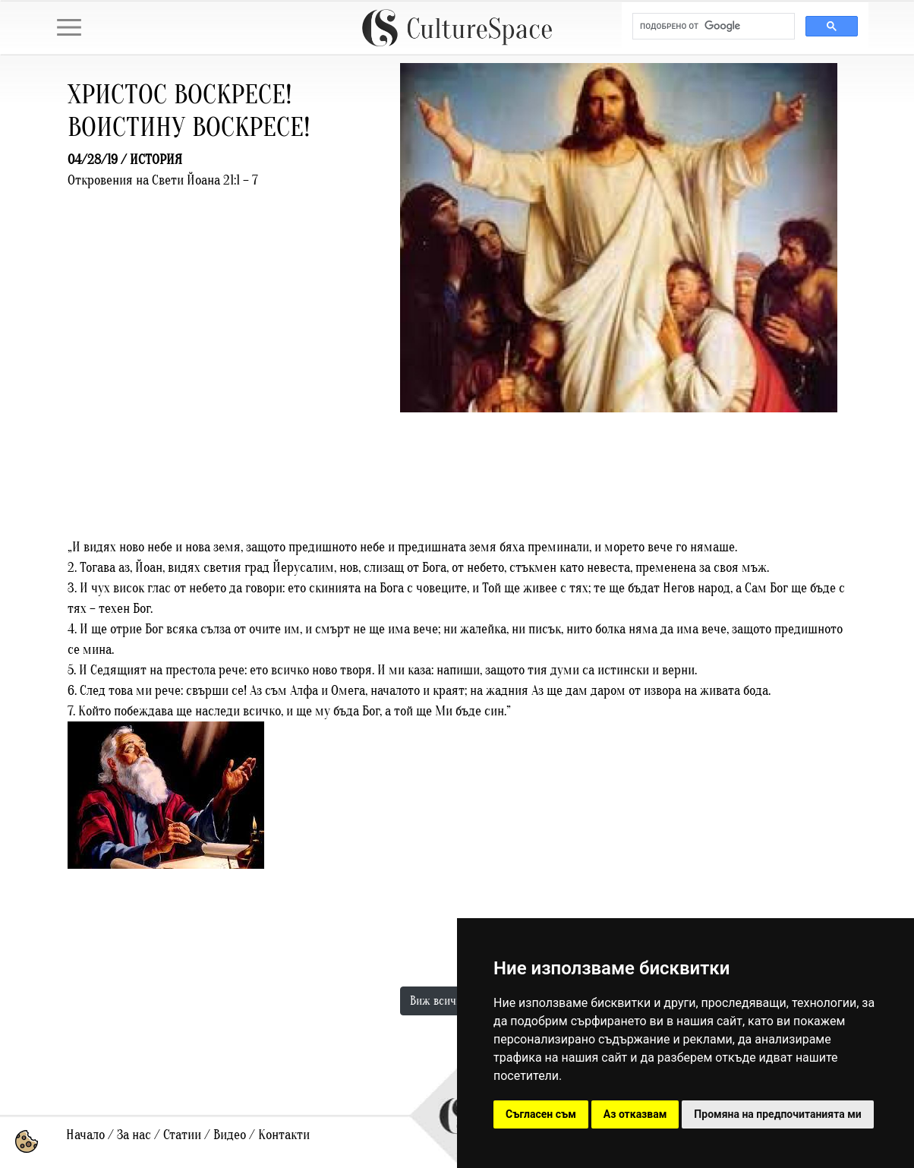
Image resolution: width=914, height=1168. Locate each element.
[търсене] (712, 26)
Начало (85, 1135)
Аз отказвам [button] (635, 1114)
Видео (229, 1135)
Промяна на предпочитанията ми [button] (777, 1114)
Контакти (284, 1135)
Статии (182, 1135)
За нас (134, 1135)
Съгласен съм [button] (541, 1114)
